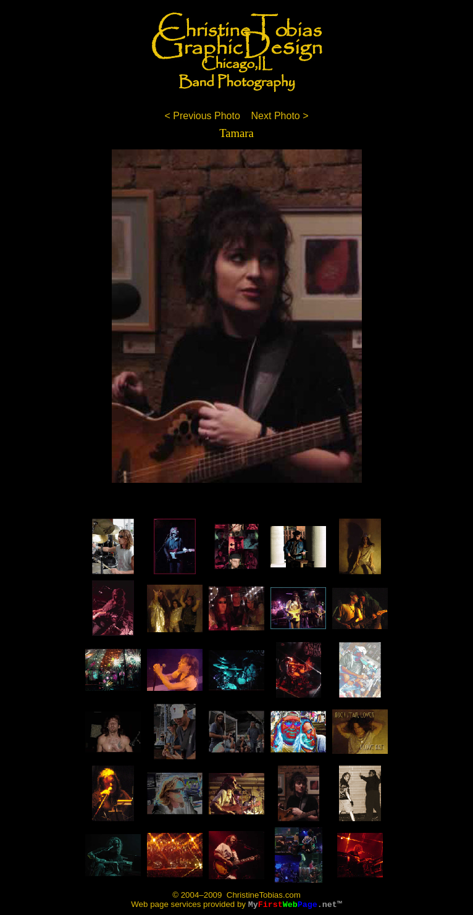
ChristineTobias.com (262, 895)
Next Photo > (280, 116)
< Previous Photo (202, 116)
